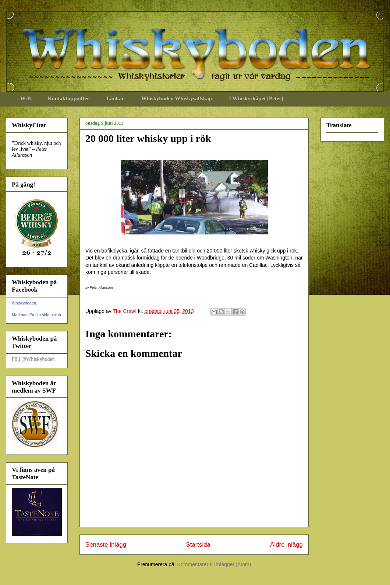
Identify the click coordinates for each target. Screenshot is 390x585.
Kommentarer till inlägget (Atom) (214, 564)
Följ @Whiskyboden (33, 359)
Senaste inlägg (105, 544)
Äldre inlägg (286, 544)
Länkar (115, 98)
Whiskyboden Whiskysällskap (176, 98)
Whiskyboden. (24, 303)
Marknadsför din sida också (36, 315)
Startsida (198, 544)
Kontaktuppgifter (68, 98)
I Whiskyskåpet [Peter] (256, 98)
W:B (25, 98)
